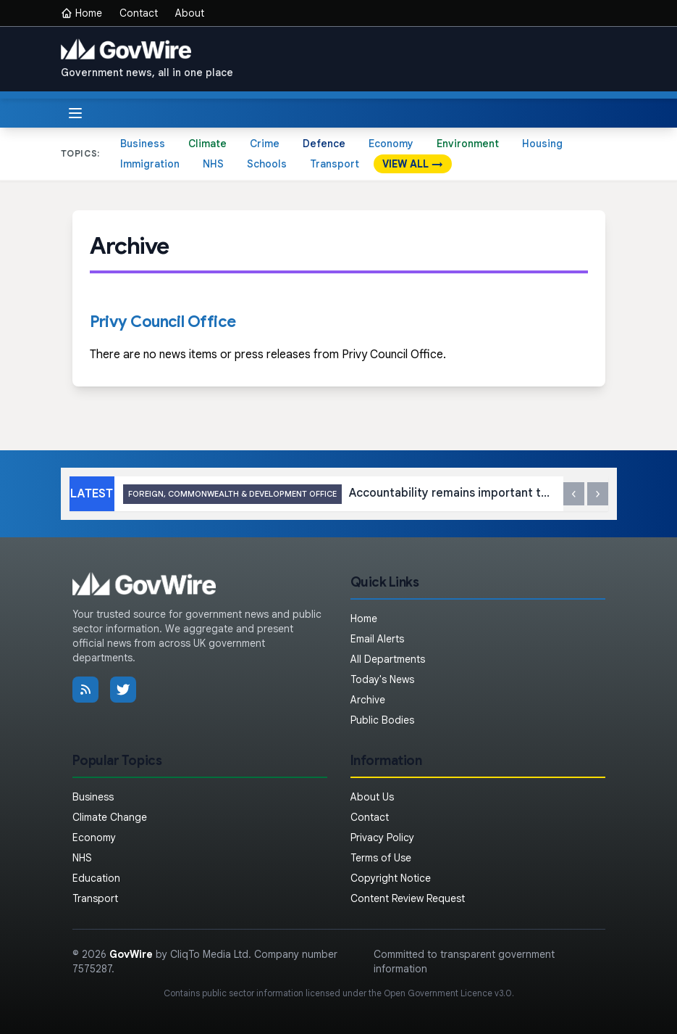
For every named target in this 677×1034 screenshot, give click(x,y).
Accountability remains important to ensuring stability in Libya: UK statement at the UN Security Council (339, 494)
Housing (542, 143)
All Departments (387, 659)
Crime (264, 143)
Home (81, 13)
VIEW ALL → (412, 163)
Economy (391, 143)
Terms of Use (380, 857)
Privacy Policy (382, 837)
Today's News (382, 679)
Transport (334, 163)
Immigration (150, 163)
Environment (468, 143)
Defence (324, 143)
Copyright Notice (390, 878)
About (189, 13)
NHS (213, 163)
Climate (207, 143)
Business (142, 143)
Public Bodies (382, 720)
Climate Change (109, 817)
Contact (138, 13)
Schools (267, 163)
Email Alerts (377, 638)
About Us (372, 796)
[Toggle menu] (75, 113)
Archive (367, 699)
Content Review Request (407, 898)
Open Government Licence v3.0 (448, 993)
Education (96, 878)
